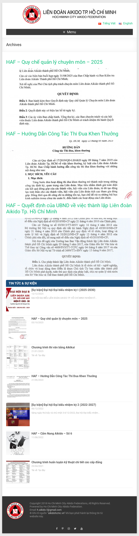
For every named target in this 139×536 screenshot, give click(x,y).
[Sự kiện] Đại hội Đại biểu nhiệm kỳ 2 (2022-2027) (63, 405)
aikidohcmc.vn (56, 513)
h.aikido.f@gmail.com (49, 509)
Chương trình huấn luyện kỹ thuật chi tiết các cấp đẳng (66, 462)
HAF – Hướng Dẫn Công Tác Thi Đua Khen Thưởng (62, 134)
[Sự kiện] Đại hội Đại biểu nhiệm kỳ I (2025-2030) (63, 290)
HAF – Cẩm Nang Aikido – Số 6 (51, 433)
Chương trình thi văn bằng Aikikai (53, 347)
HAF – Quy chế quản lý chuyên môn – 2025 (54, 62)
